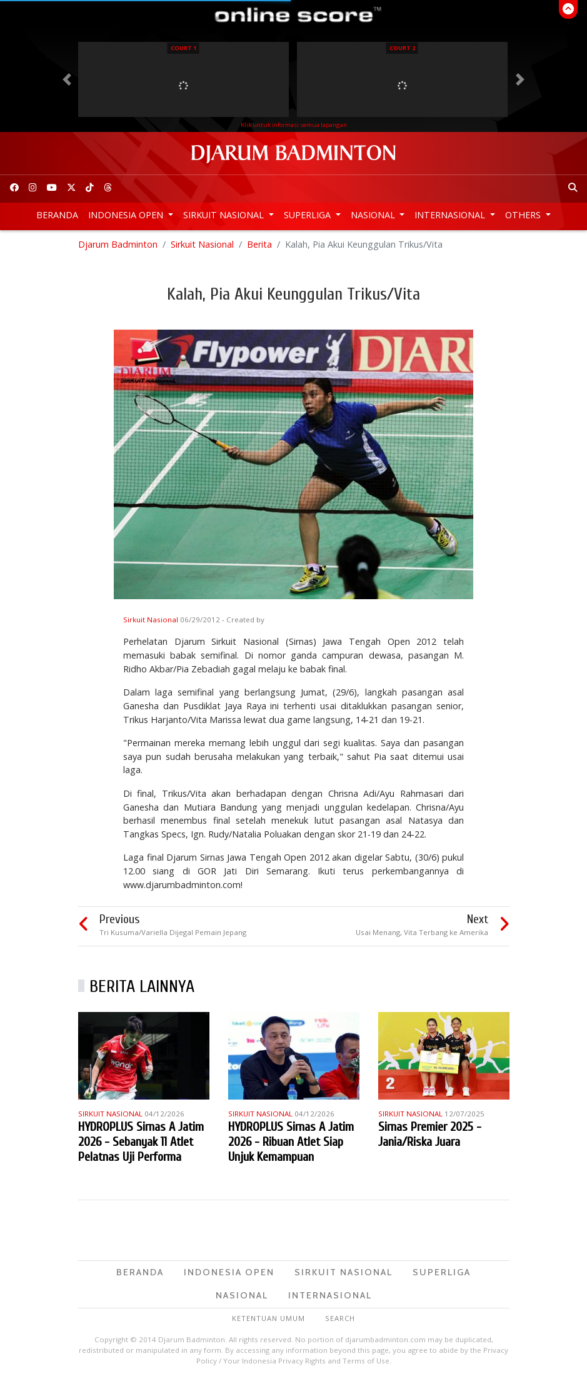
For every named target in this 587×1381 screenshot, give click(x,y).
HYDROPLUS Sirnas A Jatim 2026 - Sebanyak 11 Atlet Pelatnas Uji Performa (141, 1142)
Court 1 (183, 48)
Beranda (57, 215)
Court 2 (402, 48)
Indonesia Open (127, 215)
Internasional (451, 215)
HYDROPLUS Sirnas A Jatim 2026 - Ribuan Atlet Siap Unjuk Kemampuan (291, 1142)
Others (524, 215)
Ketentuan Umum (268, 1318)
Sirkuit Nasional (224, 215)
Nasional (374, 215)
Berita (259, 244)
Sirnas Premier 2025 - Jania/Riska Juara (429, 1134)
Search (340, 1318)
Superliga (308, 215)
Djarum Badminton (118, 244)
